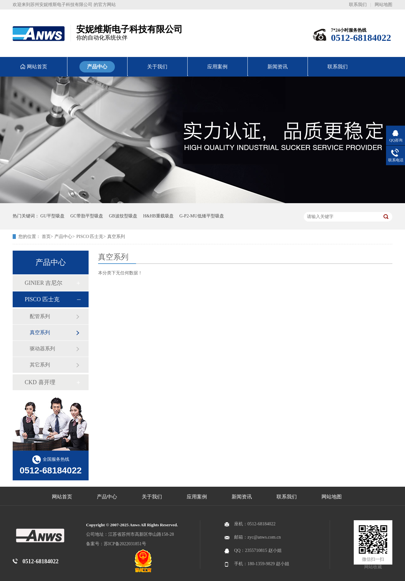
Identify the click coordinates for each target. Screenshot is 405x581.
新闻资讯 (242, 496)
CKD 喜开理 (40, 382)
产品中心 (63, 236)
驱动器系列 (42, 348)
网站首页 (62, 496)
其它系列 (40, 364)
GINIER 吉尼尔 (44, 283)
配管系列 (40, 316)
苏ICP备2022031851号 (125, 543)
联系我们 (358, 4)
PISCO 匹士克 (89, 236)
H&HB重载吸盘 (158, 216)
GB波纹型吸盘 (123, 216)
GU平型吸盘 (52, 216)
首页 (46, 236)
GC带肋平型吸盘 (86, 216)
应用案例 (197, 496)
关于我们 (152, 496)
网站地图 (383, 4)
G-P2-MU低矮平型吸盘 (201, 216)
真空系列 (116, 236)
